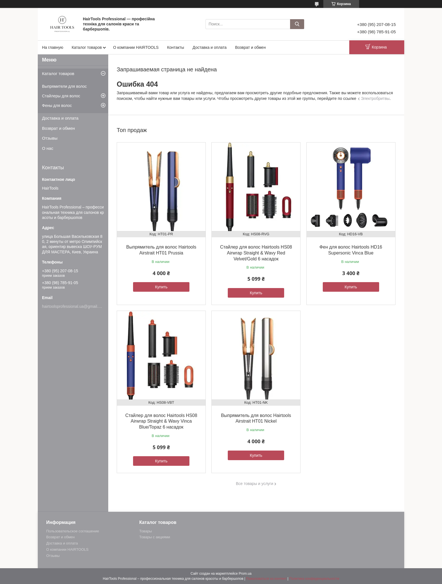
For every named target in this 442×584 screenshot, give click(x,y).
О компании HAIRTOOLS (136, 47)
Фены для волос (57, 105)
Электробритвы (375, 98)
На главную (52, 47)
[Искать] (297, 24)
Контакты (175, 47)
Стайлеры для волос (61, 96)
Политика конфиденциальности (314, 579)
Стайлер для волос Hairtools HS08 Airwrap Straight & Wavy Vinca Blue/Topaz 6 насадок (161, 421)
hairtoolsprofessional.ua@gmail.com (74, 306)
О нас (47, 148)
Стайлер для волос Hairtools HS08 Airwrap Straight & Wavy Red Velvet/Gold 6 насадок (256, 253)
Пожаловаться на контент (266, 579)
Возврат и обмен (250, 47)
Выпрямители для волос (64, 86)
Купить (161, 287)
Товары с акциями (154, 537)
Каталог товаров (87, 47)
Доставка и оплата (210, 47)
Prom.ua (245, 574)
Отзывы (50, 138)
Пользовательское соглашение (72, 531)
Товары (145, 531)
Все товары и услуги (254, 483)
